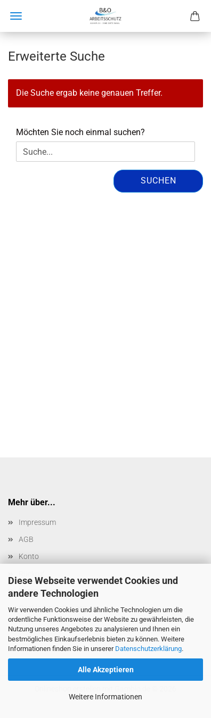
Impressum (37, 522)
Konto (29, 556)
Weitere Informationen (105, 696)
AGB (26, 539)
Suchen (158, 181)
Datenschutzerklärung (148, 649)
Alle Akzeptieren (106, 669)
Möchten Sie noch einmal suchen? (80, 132)
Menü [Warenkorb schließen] (16, 15)
